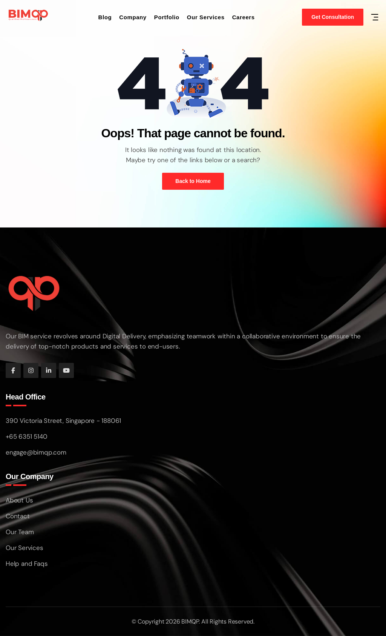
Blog (105, 17)
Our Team (20, 532)
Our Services (206, 17)
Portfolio (166, 17)
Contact (18, 516)
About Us (19, 500)
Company (133, 17)
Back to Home (192, 181)
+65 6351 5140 (26, 436)
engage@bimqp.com (36, 452)
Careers (243, 17)
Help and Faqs (26, 563)
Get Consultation (332, 17)
